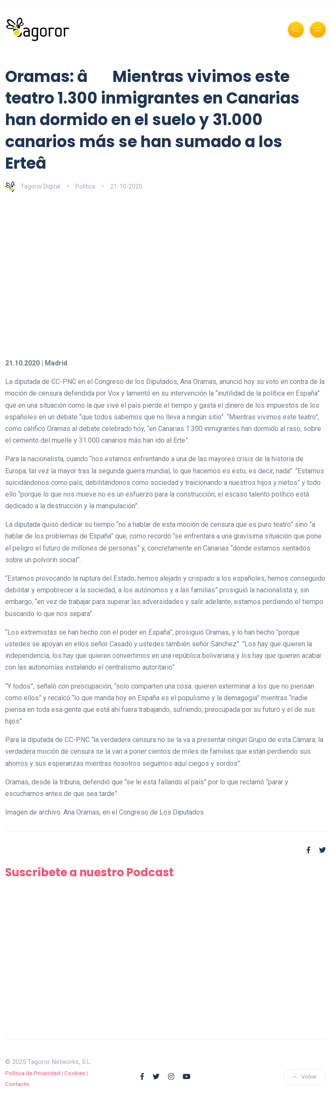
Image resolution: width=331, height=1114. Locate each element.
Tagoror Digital (32, 186)
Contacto (17, 1084)
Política (85, 186)
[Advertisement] (165, 265)
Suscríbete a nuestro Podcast (89, 872)
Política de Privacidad (32, 1073)
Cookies (74, 1073)
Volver (304, 1076)
